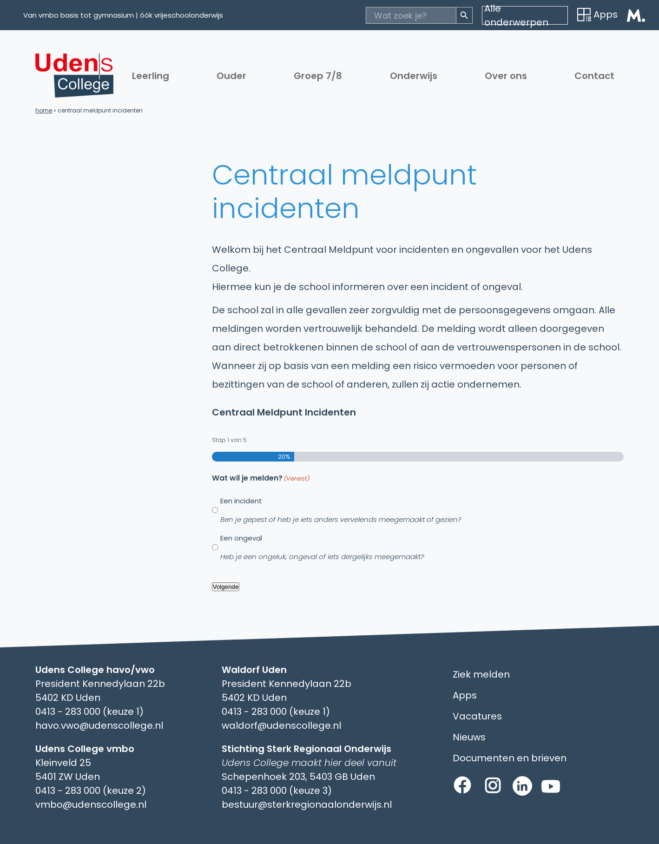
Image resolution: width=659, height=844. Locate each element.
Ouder (231, 75)
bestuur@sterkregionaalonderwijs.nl (307, 804)
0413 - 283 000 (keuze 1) (89, 711)
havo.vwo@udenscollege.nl (99, 725)
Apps (597, 14)
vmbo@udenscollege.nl (90, 804)
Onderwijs (413, 75)
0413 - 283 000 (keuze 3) (277, 790)
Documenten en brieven (510, 758)
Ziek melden (481, 674)
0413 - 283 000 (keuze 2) (90, 790)
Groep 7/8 (318, 75)
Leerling (150, 75)
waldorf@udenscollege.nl (281, 725)
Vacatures (477, 716)
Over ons (506, 75)
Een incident (340, 510)
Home (43, 110)
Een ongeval (322, 547)
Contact (594, 75)
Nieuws (469, 737)
